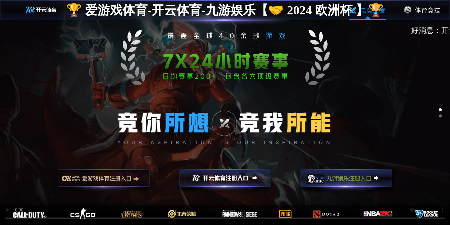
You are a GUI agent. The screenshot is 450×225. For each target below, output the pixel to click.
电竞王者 (367, 10)
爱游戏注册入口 (103, 181)
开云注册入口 (225, 181)
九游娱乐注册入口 (346, 181)
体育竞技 (422, 10)
